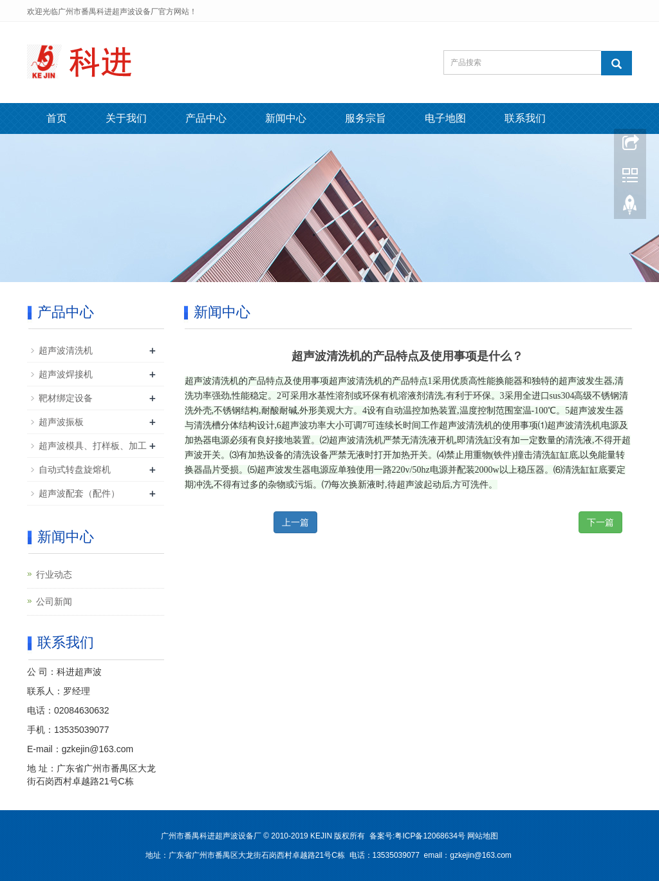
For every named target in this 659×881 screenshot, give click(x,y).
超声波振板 (61, 422)
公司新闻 (54, 601)
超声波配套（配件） (79, 493)
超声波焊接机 (66, 374)
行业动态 (54, 574)
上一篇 (295, 522)
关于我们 (126, 118)
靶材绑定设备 (66, 398)
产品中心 (206, 118)
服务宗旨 (365, 118)
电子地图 (445, 118)
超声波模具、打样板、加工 (93, 445)
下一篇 (600, 522)
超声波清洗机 (66, 350)
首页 (56, 118)
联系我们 (525, 118)
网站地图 (482, 835)
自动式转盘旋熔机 (75, 469)
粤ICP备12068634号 (429, 835)
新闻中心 (285, 118)
